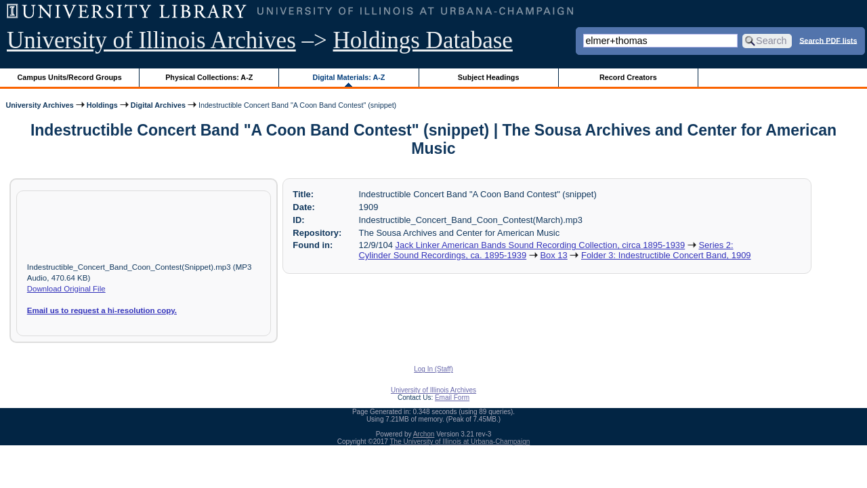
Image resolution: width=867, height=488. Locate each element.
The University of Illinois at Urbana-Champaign (460, 441)
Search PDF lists (828, 40)
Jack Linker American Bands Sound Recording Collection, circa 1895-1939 (540, 245)
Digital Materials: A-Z (348, 77)
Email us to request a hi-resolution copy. (102, 310)
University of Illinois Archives (151, 40)
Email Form (452, 397)
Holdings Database (423, 40)
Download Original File (66, 289)
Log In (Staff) (433, 369)
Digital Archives (158, 105)
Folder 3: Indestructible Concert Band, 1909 (666, 255)
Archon (424, 434)
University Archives (39, 105)
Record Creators (628, 77)
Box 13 (553, 255)
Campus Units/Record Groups (70, 77)
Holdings (102, 105)
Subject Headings (489, 77)
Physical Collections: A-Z (209, 77)
